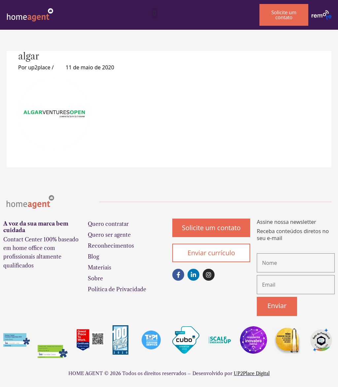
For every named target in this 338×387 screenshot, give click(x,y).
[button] (154, 13)
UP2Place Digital (252, 374)
